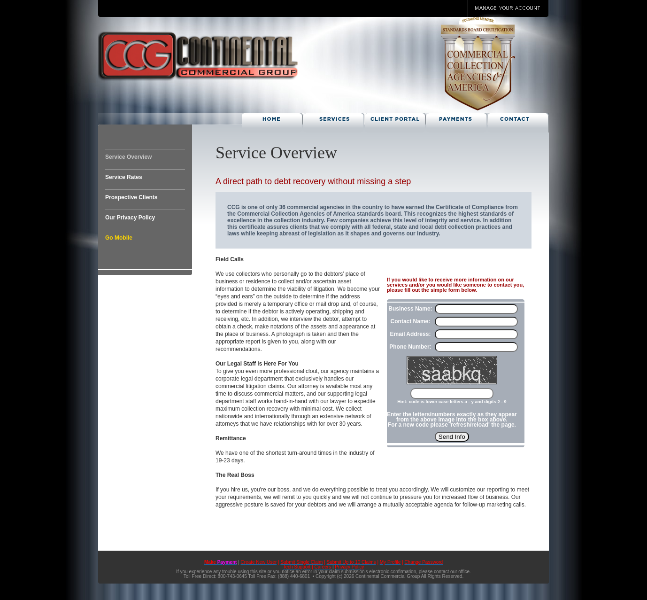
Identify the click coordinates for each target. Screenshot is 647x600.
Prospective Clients (131, 197)
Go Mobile (118, 237)
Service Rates (123, 177)
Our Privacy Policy (130, 217)
